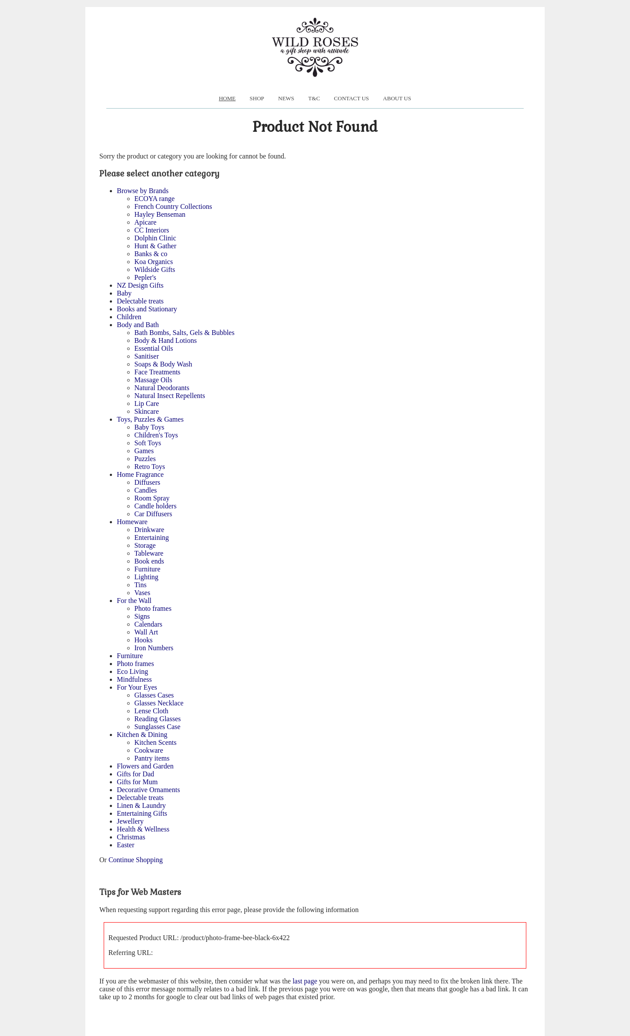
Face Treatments (157, 372)
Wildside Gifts (154, 269)
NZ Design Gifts (140, 285)
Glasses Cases (154, 695)
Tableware (148, 553)
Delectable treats (140, 301)
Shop (257, 98)
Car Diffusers (153, 514)
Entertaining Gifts (142, 813)
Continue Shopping (135, 859)
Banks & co (151, 253)
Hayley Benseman (160, 214)
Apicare (145, 222)
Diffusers (147, 482)
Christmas (131, 837)
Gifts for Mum (137, 782)
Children (129, 317)
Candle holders (155, 506)
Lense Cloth (151, 711)
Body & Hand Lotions (165, 340)
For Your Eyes (137, 687)
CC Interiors (151, 230)
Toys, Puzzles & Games (150, 419)
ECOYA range (154, 198)
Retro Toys (149, 466)
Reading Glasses (157, 718)
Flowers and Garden (145, 766)
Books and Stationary (147, 309)
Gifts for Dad (135, 774)
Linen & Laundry (141, 805)
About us (397, 98)
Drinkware (149, 529)
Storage (145, 545)
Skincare (146, 411)
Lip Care (146, 403)
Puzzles (145, 458)
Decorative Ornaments (148, 789)
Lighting (146, 577)
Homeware (132, 521)
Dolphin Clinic (155, 238)
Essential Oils (153, 348)
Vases (142, 592)
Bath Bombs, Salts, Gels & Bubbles (184, 332)
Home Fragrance (140, 474)
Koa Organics (153, 261)
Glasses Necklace (158, 703)
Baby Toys (149, 427)
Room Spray (151, 498)
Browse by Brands (142, 190)
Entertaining (151, 537)
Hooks (143, 640)
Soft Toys (147, 443)
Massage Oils (153, 380)
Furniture (147, 569)
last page (305, 981)
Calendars (148, 624)
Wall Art (146, 632)
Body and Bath (138, 324)
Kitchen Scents (155, 742)
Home (227, 98)
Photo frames (153, 608)
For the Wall (134, 600)
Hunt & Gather (155, 246)
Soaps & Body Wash (163, 364)
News (286, 98)
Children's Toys (156, 435)
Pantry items (151, 758)
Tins (140, 584)
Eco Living (132, 671)
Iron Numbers (153, 648)
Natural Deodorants (161, 387)
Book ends (149, 561)
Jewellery (130, 821)
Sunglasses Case (157, 726)
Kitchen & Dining (142, 734)
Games (144, 451)
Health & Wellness (143, 829)
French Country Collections (173, 206)
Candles (145, 490)
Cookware (148, 750)
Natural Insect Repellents (169, 395)
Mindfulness (134, 679)
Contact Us (351, 98)
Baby (124, 293)
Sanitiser (146, 356)
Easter (125, 845)
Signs (142, 616)
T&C (314, 98)
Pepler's (145, 277)
